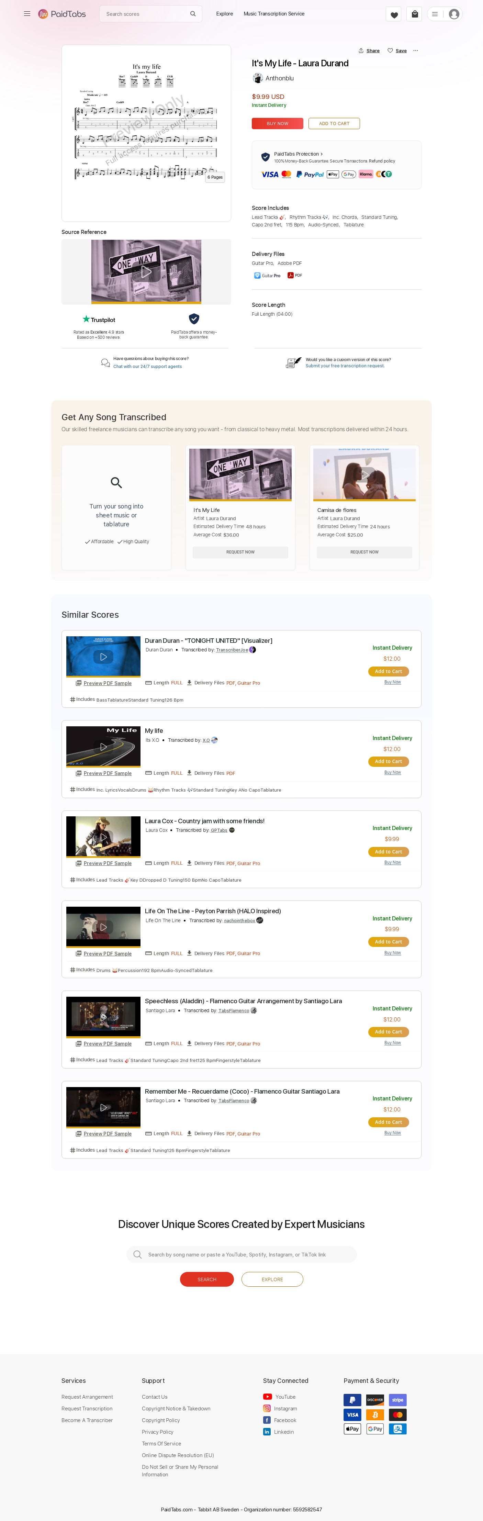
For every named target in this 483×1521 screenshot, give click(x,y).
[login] (454, 14)
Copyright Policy (161, 1417)
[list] (434, 13)
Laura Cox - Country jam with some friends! (205, 820)
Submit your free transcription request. (345, 366)
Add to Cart (334, 123)
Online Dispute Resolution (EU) (178, 1452)
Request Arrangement (87, 1393)
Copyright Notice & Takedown (176, 1405)
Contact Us (154, 1393)
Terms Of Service (161, 1440)
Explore (272, 1276)
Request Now (240, 552)
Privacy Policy (157, 1428)
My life (154, 730)
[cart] (414, 14)
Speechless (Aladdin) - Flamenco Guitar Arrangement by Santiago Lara (243, 999)
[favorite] (393, 14)
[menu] (27, 14)
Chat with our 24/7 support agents (147, 366)
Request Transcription (87, 1405)
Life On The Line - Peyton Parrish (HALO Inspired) (213, 910)
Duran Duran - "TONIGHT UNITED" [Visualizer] (208, 641)
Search (207, 1276)
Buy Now (278, 123)
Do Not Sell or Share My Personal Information (180, 1468)
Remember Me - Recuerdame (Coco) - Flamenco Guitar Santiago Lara (242, 1089)
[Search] (193, 14)
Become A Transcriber (87, 1417)
